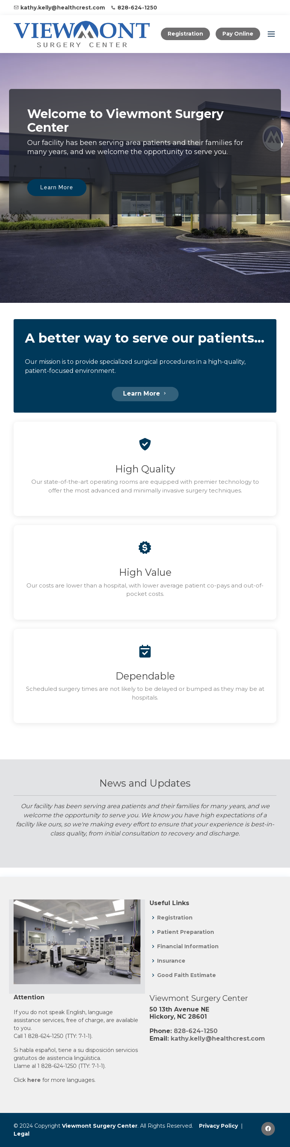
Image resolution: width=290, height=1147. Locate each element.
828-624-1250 (137, 7)
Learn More (56, 187)
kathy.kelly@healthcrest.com (62, 7)
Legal (21, 1133)
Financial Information (188, 946)
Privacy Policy (218, 1125)
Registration (185, 33)
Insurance (171, 960)
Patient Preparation (185, 932)
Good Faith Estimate (186, 975)
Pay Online (237, 33)
